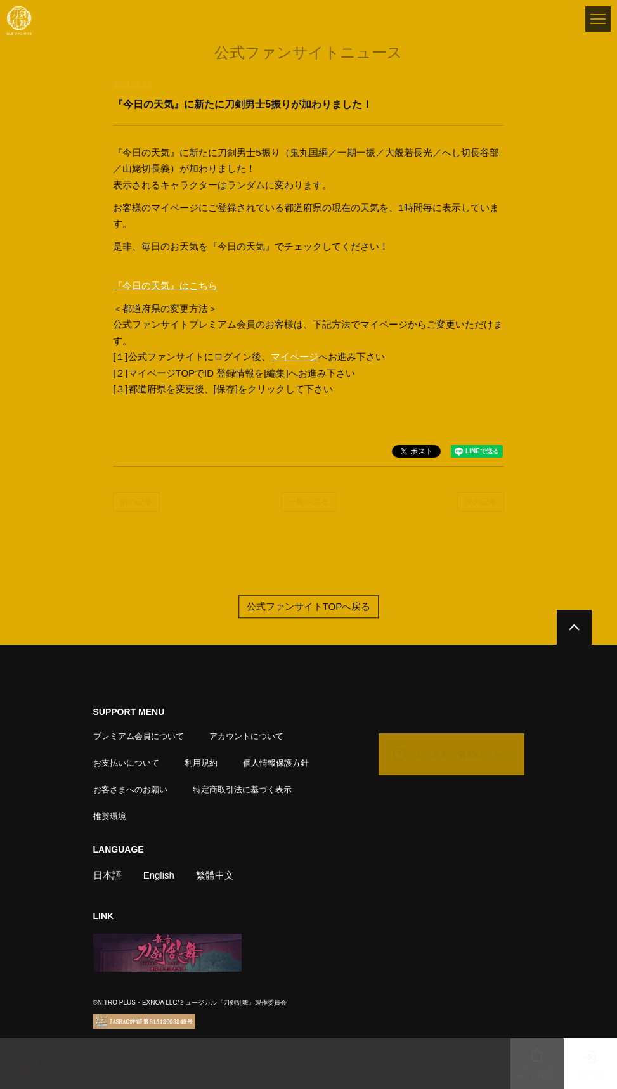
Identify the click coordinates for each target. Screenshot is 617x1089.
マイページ (294, 356)
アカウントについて (246, 736)
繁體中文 (215, 875)
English (158, 875)
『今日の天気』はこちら (165, 285)
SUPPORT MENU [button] (129, 712)
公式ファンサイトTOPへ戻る (309, 607)
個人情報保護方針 (276, 763)
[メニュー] (598, 19)
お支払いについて (126, 763)
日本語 (107, 875)
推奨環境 (109, 816)
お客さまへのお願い (130, 789)
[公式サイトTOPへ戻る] (574, 627)
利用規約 (201, 763)
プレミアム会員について (138, 736)
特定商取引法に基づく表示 (242, 789)
